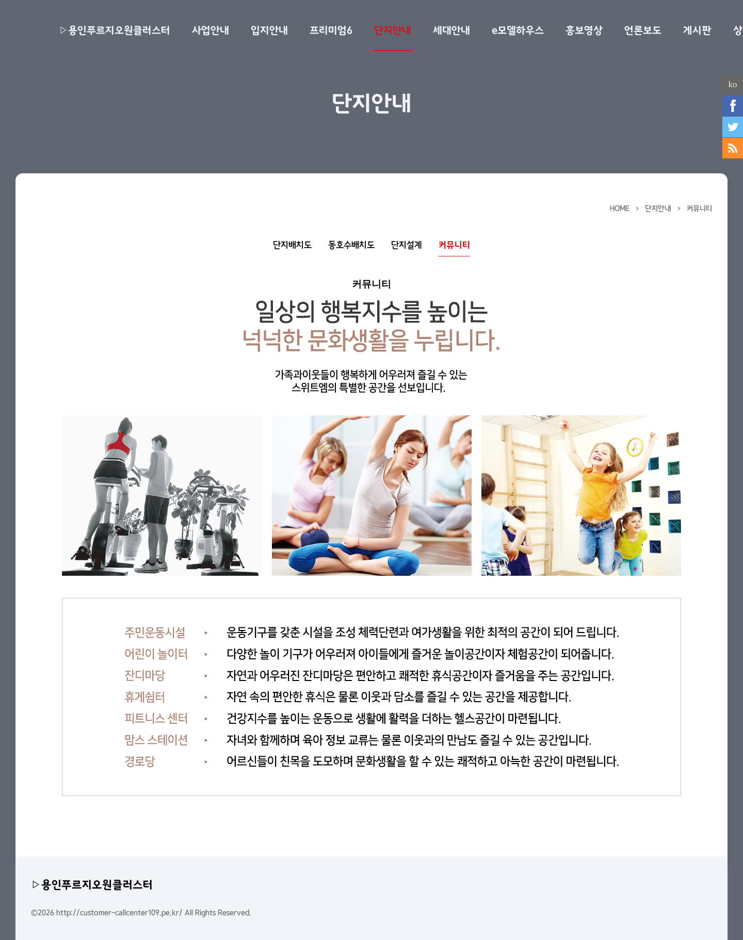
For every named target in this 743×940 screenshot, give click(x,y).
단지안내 (392, 30)
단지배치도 (292, 245)
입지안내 (269, 30)
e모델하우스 (518, 30)
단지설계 (406, 245)
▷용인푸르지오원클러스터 (114, 30)
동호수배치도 (351, 245)
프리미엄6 (331, 30)
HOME (619, 208)
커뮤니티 (699, 208)
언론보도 (642, 30)
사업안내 (210, 30)
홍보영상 (584, 30)
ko (733, 84)
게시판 (697, 30)
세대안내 (451, 30)
